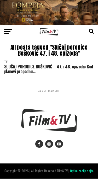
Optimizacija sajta (82, 170)
